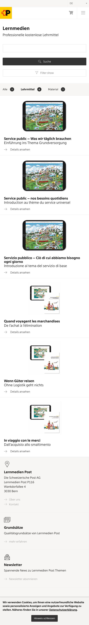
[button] (44, 618)
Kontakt (11, 504)
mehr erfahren (15, 541)
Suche (44, 61)
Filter (44, 72)
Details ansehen (17, 149)
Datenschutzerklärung (63, 609)
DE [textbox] (71, 3)
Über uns (12, 499)
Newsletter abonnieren (20, 579)
